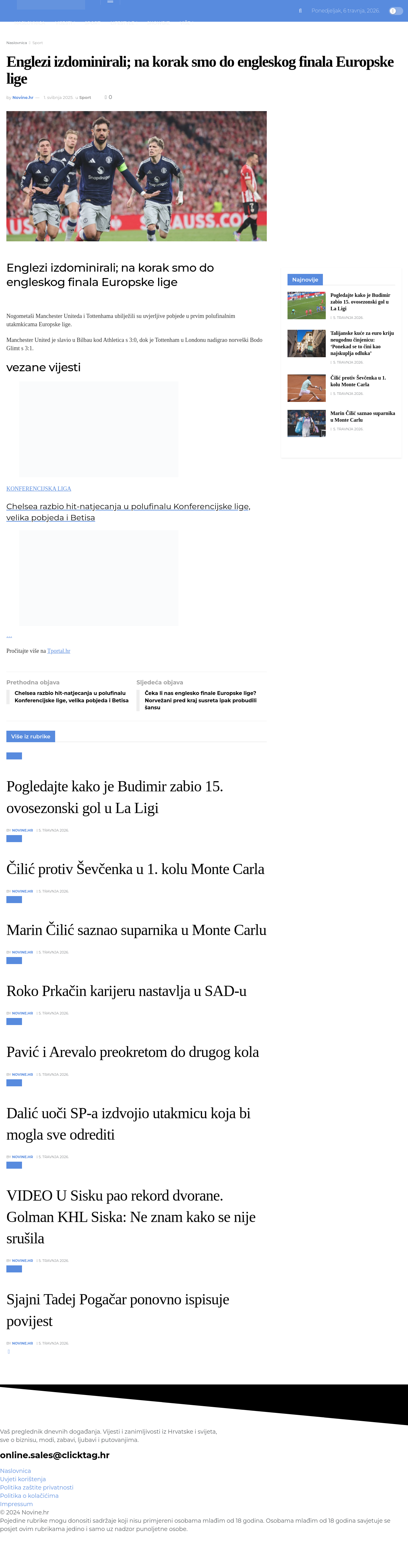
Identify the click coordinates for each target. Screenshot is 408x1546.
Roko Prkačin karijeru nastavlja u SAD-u (126, 990)
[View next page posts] (9, 1351)
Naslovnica (29, 23)
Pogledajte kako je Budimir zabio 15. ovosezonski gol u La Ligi (360, 301)
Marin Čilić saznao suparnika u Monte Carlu (136, 929)
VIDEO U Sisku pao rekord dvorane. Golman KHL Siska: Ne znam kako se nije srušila (131, 1217)
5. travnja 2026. (53, 830)
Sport (92, 23)
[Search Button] (300, 11)
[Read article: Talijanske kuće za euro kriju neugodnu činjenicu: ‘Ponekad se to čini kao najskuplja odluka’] (307, 343)
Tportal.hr (58, 651)
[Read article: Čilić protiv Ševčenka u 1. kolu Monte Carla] (307, 388)
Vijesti (63, 23)
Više (185, 23)
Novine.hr (22, 97)
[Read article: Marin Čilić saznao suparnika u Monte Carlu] (307, 423)
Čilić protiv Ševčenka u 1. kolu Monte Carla (135, 868)
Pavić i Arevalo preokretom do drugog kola (132, 1051)
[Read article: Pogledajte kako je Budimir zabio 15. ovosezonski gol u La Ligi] (307, 305)
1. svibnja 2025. (58, 97)
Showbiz (158, 23)
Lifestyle (123, 23)
